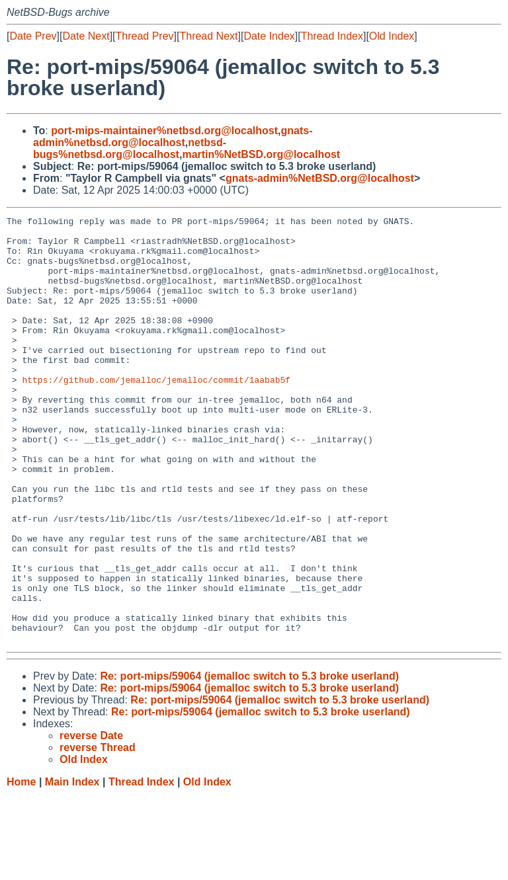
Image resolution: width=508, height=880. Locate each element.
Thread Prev (145, 36)
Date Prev (32, 36)
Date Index (268, 36)
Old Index (391, 36)
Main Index (72, 867)
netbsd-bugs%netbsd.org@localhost (129, 148)
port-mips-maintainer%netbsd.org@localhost (164, 130)
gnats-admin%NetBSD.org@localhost (320, 178)
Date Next (85, 36)
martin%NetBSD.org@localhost (261, 154)
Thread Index (332, 36)
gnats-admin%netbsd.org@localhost (172, 136)
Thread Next (208, 36)
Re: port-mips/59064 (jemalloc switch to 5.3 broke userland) (249, 761)
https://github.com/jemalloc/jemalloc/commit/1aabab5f (156, 413)
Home (21, 867)
